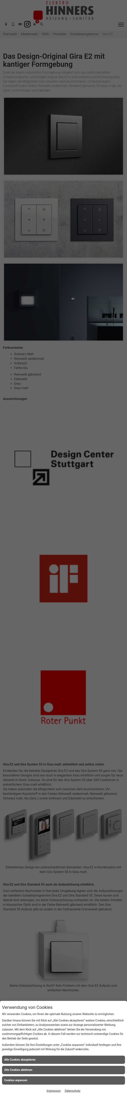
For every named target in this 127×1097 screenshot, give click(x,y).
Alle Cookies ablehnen (18, 1069)
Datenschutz (72, 1090)
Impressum (54, 1090)
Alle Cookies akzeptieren (20, 1059)
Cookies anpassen (15, 1080)
